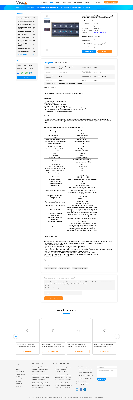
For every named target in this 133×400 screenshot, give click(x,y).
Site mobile (19, 381)
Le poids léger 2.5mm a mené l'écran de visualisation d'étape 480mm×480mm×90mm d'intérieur (40, 369)
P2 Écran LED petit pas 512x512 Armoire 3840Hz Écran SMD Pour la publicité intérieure (41, 385)
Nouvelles (18, 376)
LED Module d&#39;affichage (80, 268)
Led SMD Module (26, 54)
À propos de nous (20, 374)
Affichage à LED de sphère (26, 41)
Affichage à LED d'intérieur (26, 21)
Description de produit (61, 62)
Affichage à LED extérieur (26, 18)
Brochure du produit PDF (99, 32)
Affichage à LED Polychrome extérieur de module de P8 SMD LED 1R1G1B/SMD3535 (26, 346)
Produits (18, 369)
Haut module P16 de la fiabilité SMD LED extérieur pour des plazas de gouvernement (53, 346)
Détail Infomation (48, 62)
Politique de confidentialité (19, 385)
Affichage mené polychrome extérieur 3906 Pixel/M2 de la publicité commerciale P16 (77, 346)
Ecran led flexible (26, 35)
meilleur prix (89, 51)
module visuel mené (64, 268)
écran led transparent (26, 38)
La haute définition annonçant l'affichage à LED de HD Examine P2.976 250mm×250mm (40, 377)
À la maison (19, 367)
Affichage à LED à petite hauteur (26, 28)
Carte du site (19, 379)
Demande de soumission (111, 2)
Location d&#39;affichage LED (61, 364)
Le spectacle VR (20, 371)
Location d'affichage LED (26, 24)
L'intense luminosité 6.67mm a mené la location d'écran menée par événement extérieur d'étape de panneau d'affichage (63, 377)
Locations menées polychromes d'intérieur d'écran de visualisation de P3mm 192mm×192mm (63, 369)
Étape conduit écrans (26, 51)
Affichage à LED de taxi (26, 48)
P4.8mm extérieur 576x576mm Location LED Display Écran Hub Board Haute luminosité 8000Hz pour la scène (63, 385)
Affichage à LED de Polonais (26, 44)
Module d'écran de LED (50, 268)
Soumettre (54, 298)
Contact (26, 77)
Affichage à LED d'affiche (26, 31)
